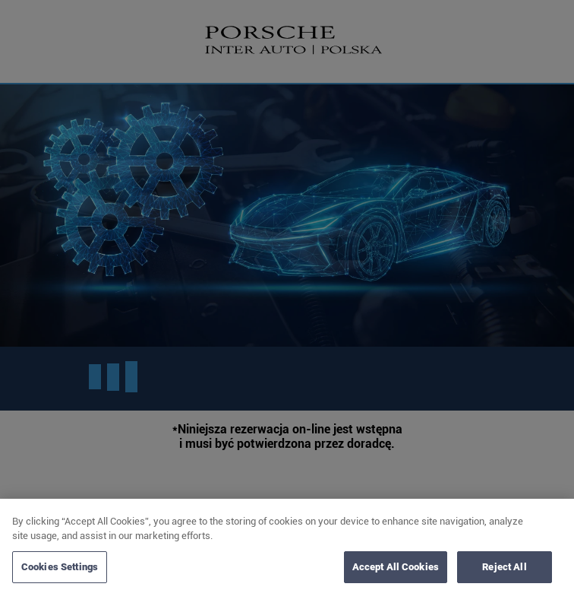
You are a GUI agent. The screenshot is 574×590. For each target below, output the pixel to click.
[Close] (549, 525)
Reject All (504, 570)
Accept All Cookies (395, 570)
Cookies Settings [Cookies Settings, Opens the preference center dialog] (59, 570)
